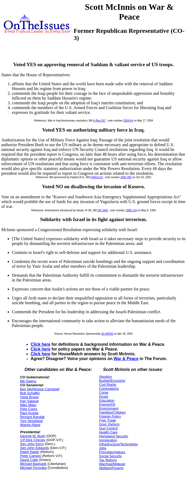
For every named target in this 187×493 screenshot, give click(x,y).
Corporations (109, 389)
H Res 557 (99, 120)
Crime (103, 393)
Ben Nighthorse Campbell (39, 389)
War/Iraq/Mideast (112, 464)
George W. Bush (32, 436)
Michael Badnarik (33, 464)
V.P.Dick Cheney (32, 440)
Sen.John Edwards (34, 448)
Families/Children (112, 412)
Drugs (103, 396)
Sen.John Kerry (32, 444)
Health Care (108, 432)
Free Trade (107, 420)
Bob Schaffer (30, 393)
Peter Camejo (30, 456)
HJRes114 (96, 177)
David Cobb (29, 460)
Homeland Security (113, 436)
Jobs (102, 448)
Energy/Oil (107, 404)
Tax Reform (108, 460)
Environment (108, 408)
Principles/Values (112, 452)
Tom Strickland (31, 421)
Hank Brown (29, 397)
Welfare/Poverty (111, 468)
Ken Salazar (29, 401)
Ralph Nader (29, 452)
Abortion (105, 377)
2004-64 (128, 120)
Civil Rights (107, 385)
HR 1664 (102, 210)
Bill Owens (28, 381)
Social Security (110, 456)
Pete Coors (28, 409)
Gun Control (108, 428)
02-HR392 (107, 333)
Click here (41, 344)
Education (106, 400)
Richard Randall (32, 417)
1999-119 (131, 210)
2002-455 (126, 177)
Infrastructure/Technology (118, 444)
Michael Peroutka (33, 468)
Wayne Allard (30, 425)
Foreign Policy (110, 416)
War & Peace (126, 358)
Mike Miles (28, 405)
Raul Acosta (29, 413)
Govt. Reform (109, 424)
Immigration (108, 440)
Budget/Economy (112, 381)
